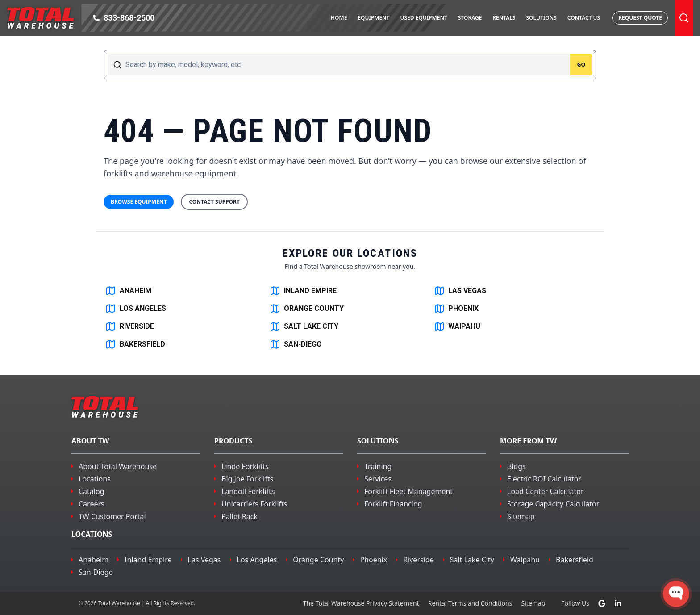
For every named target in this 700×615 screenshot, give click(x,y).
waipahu (525, 560)
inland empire (148, 560)
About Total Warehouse (118, 466)
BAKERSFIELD (135, 344)
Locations (95, 479)
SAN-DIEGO (296, 344)
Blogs (516, 466)
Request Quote (640, 17)
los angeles (257, 560)
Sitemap (521, 516)
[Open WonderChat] (676, 594)
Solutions (541, 17)
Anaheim (93, 560)
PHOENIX (456, 308)
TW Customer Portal (112, 516)
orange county (318, 560)
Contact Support (214, 201)
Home (339, 17)
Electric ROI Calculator (544, 479)
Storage (470, 17)
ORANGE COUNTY (307, 308)
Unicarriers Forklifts (254, 504)
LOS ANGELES (135, 308)
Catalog (91, 491)
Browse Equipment (139, 201)
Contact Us (583, 17)
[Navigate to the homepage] (40, 18)
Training (378, 466)
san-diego (96, 572)
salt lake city (472, 560)
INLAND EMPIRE (303, 290)
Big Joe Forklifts (247, 479)
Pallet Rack (239, 516)
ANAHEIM (128, 290)
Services (378, 479)
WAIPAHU (457, 326)
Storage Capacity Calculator (553, 504)
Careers (91, 504)
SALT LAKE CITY (304, 326)
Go (581, 64)
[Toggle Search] (684, 18)
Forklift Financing (393, 504)
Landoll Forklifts (248, 491)
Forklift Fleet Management (408, 491)
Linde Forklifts (245, 466)
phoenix (373, 560)
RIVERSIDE (129, 326)
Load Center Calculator (545, 491)
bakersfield (574, 560)
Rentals (503, 17)
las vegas (204, 560)
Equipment (373, 17)
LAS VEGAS (460, 290)
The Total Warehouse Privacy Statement (361, 603)
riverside (418, 560)
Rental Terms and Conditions (470, 603)
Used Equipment (423, 17)
